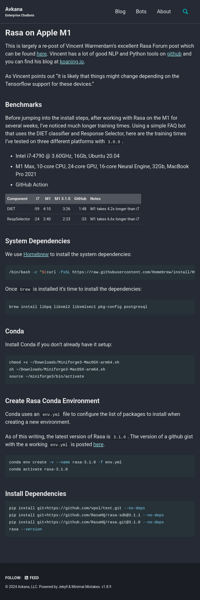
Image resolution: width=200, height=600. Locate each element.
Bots (141, 11)
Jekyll (62, 587)
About (164, 11)
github (174, 54)
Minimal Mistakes (86, 587)
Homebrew (36, 254)
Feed (31, 577)
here (42, 54)
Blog (120, 11)
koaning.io (72, 61)
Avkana (19, 12)
